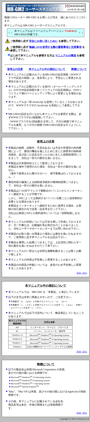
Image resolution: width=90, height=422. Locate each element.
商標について (79, 69)
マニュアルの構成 (65, 55)
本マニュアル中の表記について (47, 69)
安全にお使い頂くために (43, 41)
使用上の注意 (15, 69)
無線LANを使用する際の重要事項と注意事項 (55, 47)
